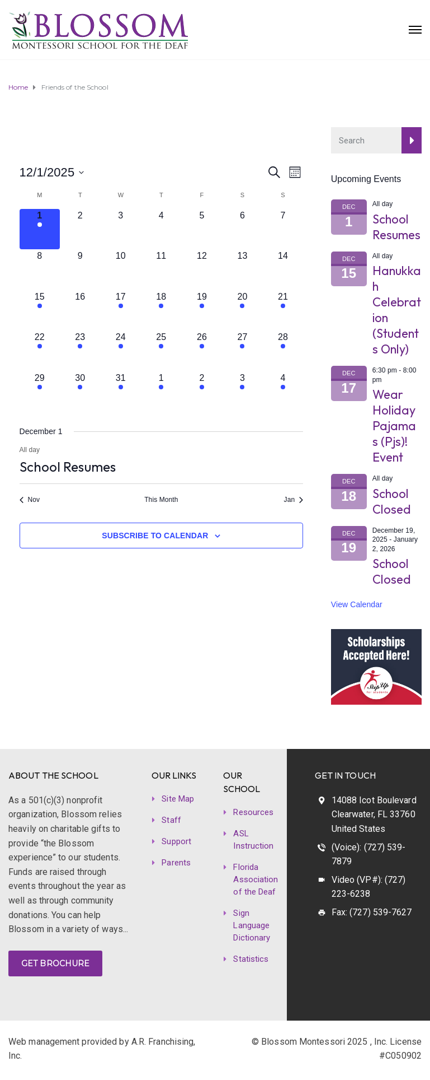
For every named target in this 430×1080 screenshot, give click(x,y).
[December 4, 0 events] (161, 229)
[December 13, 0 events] (242, 269)
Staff (171, 820)
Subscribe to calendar (155, 535)
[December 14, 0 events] (283, 269)
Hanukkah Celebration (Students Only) (397, 310)
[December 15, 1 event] (40, 310)
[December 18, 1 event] (161, 310)
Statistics (250, 959)
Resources (253, 812)
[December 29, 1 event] (40, 391)
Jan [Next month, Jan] (294, 500)
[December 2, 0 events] (80, 229)
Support (176, 841)
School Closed (392, 501)
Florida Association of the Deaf (255, 879)
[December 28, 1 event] (283, 350)
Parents (176, 863)
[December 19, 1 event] (202, 310)
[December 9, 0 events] (80, 269)
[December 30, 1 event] (80, 391)
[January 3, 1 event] (242, 391)
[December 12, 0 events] (202, 269)
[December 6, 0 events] (242, 229)
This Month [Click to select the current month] (161, 500)
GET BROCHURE (55, 963)
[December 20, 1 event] (242, 310)
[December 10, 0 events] (121, 269)
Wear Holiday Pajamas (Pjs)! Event (394, 426)
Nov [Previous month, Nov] (30, 500)
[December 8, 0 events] (40, 269)
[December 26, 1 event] (202, 350)
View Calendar (356, 604)
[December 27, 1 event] (242, 350)
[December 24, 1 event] (121, 350)
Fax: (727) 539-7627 (372, 912)
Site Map (178, 799)
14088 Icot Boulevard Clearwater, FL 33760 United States (374, 814)
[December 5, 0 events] (202, 229)
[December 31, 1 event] (121, 391)
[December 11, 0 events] (161, 269)
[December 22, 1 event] (40, 350)
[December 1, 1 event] (40, 229)
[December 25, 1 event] (161, 350)
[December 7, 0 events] (283, 229)
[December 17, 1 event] (121, 310)
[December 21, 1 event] (283, 310)
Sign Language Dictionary (251, 925)
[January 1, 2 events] (161, 391)
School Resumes (68, 466)
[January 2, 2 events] (202, 391)
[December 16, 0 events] (80, 310)
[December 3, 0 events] (121, 229)
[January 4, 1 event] (283, 391)
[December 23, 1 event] (80, 350)
